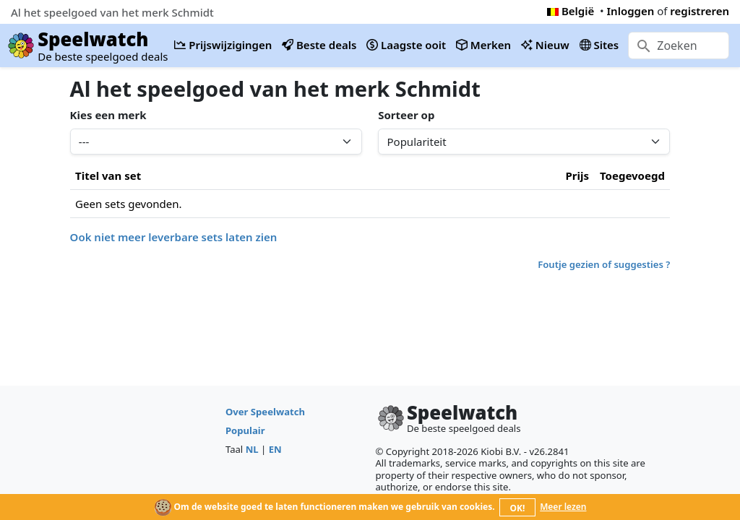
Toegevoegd (632, 175)
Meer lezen (563, 506)
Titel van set (108, 175)
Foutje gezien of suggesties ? (604, 264)
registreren (699, 11)
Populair (245, 430)
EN (275, 449)
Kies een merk (108, 115)
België (570, 11)
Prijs (577, 175)
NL (252, 449)
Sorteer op (406, 115)
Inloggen (631, 11)
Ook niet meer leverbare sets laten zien (174, 237)
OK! (517, 508)
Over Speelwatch (265, 411)
